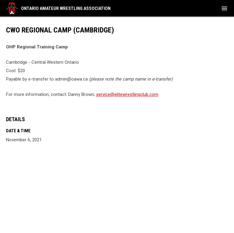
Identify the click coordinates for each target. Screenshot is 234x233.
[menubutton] (224, 8)
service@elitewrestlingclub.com (127, 94)
